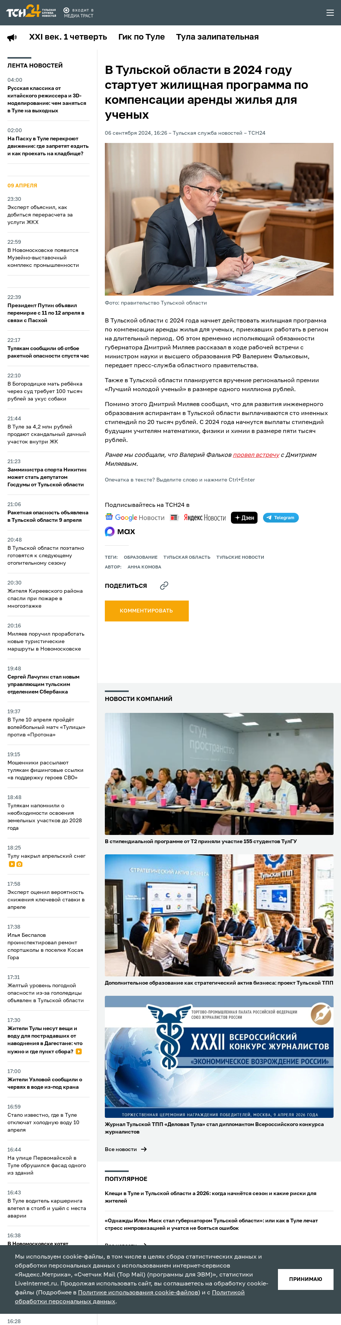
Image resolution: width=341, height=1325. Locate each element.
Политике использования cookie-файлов (138, 1293)
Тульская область (186, 557)
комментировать (147, 611)
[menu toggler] (330, 12)
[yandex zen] (244, 518)
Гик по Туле (141, 37)
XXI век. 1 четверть (68, 37)
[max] (120, 531)
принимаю (305, 1279)
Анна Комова (144, 567)
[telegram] (281, 518)
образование (140, 557)
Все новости (121, 1149)
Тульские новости (240, 557)
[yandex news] (198, 517)
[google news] (135, 517)
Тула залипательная (217, 37)
